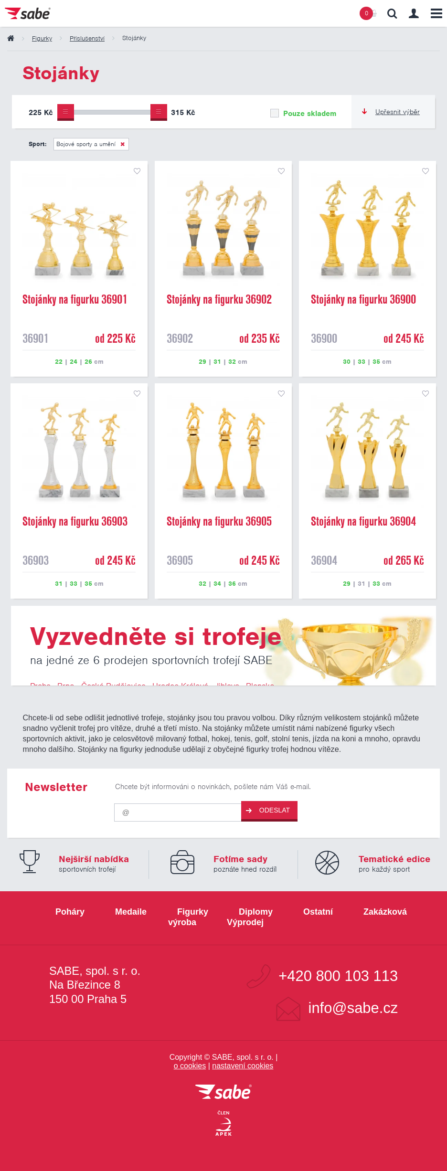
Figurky (192, 912)
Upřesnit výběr (391, 111)
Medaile (131, 912)
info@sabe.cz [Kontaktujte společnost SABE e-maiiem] (353, 1008)
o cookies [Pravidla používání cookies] (190, 1066)
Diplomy (256, 912)
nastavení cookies (242, 1066)
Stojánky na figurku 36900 (363, 299)
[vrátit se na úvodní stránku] (223, 1092)
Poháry (70, 912)
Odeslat (268, 810)
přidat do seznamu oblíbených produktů (137, 171)
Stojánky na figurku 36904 (363, 521)
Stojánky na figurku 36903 (75, 521)
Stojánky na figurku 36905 (219, 521)
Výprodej (245, 922)
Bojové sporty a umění (86, 144)
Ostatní (318, 912)
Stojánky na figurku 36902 (219, 299)
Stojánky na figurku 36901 (75, 299)
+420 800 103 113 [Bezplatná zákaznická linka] (338, 976)
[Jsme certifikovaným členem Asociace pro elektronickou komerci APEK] (223, 1124)
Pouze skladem (303, 113)
